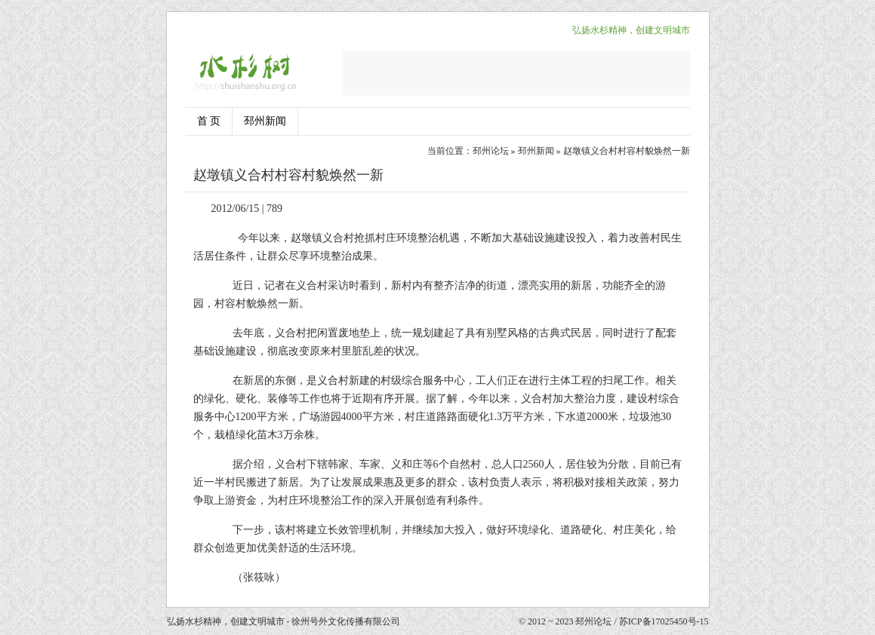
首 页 (209, 121)
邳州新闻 (265, 121)
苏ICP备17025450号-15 (664, 621)
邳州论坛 (491, 151)
